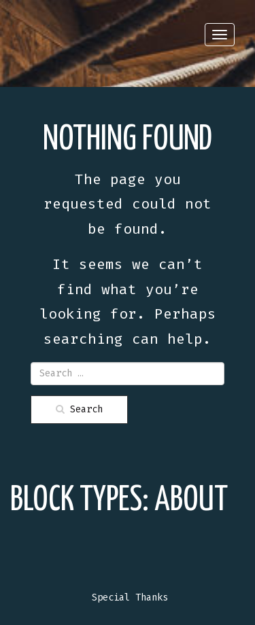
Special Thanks (130, 597)
